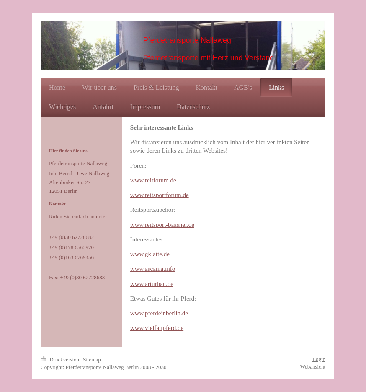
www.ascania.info (152, 268)
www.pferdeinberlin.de (159, 313)
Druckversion (60, 359)
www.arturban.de (151, 283)
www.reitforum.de (153, 180)
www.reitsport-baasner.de (162, 224)
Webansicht (312, 366)
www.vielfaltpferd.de (156, 328)
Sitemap (92, 359)
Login (318, 359)
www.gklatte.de (150, 254)
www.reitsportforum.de (159, 195)
